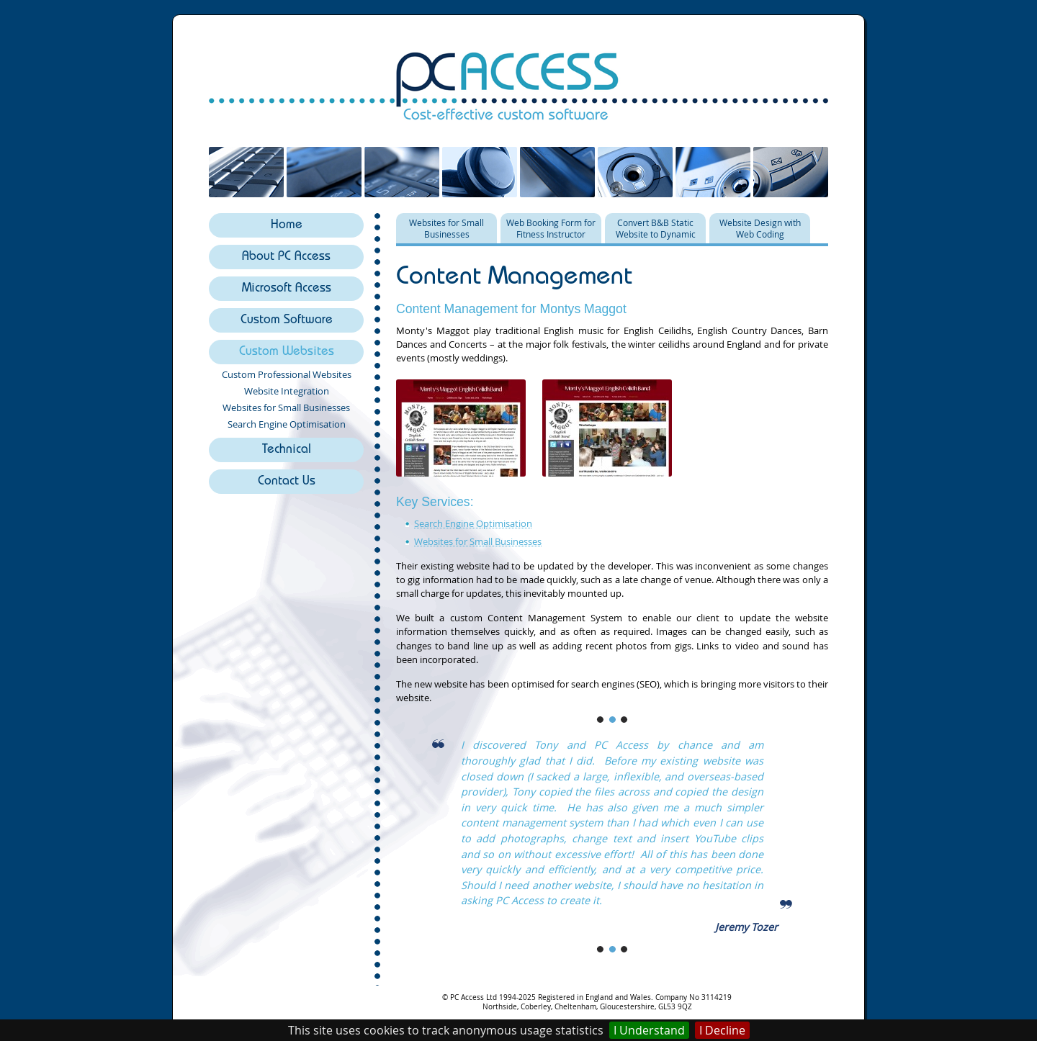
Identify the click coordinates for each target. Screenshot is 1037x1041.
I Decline (722, 1030)
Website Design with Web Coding (760, 228)
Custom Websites (286, 352)
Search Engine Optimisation (287, 424)
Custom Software (287, 321)
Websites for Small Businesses (286, 407)
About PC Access (286, 257)
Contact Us (286, 482)
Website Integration (286, 390)
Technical (286, 450)
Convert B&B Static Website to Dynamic (656, 228)
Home (286, 226)
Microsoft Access (286, 289)
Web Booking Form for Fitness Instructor (551, 228)
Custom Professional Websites (286, 374)
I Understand (649, 1030)
